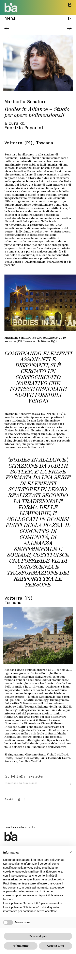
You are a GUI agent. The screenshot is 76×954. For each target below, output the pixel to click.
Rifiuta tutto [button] (21, 945)
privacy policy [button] (32, 867)
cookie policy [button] (56, 879)
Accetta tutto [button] (55, 945)
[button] (70, 852)
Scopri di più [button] (38, 936)
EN (69, 18)
